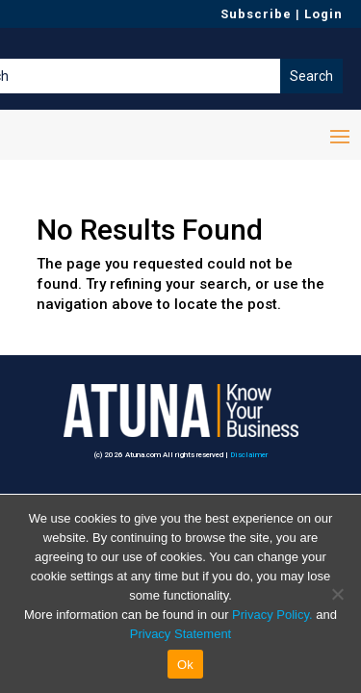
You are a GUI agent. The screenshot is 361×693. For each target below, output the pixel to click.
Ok (185, 664)
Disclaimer (249, 454)
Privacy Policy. (272, 614)
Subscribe (256, 14)
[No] (337, 593)
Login (323, 14)
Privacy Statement (181, 634)
